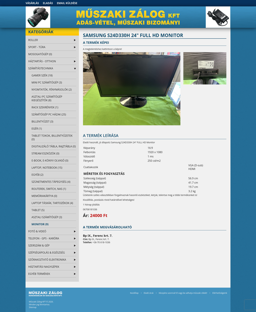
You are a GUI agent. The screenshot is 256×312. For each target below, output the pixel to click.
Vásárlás (32, 3)
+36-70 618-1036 (101, 242)
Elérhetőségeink (219, 293)
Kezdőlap (134, 293)
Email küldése (67, 3)
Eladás (48, 3)
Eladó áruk (149, 293)
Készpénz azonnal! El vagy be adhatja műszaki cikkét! (183, 293)
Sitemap (32, 307)
